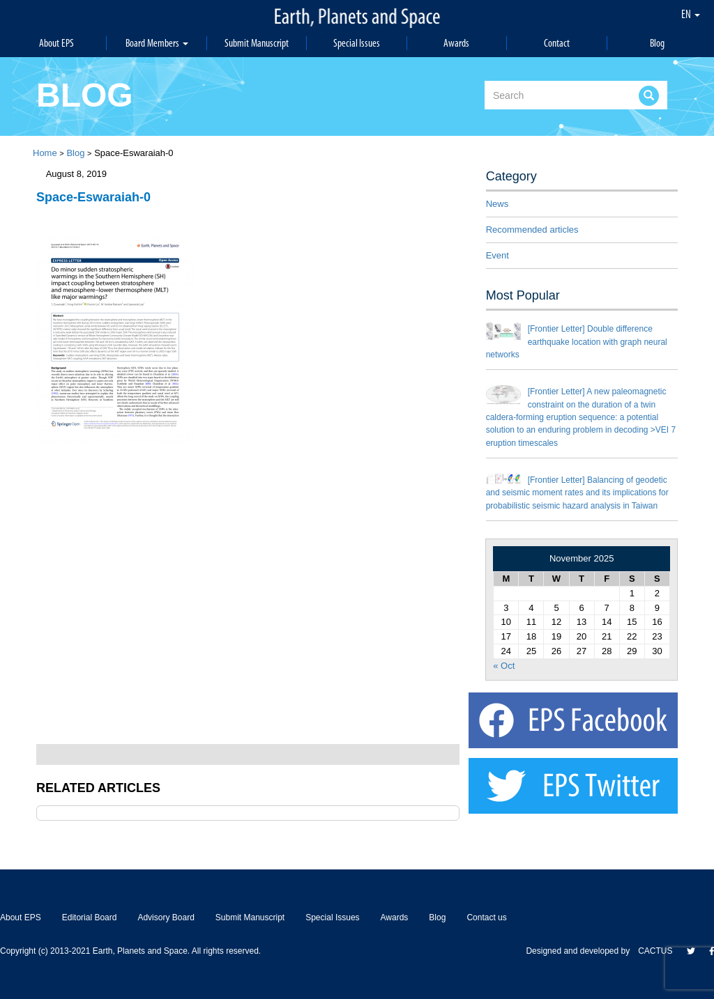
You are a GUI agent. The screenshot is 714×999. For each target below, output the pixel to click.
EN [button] (690, 14)
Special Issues (357, 42)
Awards (456, 42)
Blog (657, 42)
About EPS (56, 42)
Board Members (157, 42)
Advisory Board (165, 917)
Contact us (486, 917)
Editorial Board (89, 917)
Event (497, 255)
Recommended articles (532, 229)
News (497, 204)
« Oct (504, 665)
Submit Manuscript (257, 42)
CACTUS (655, 951)
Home (45, 153)
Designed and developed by (582, 951)
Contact (557, 42)
